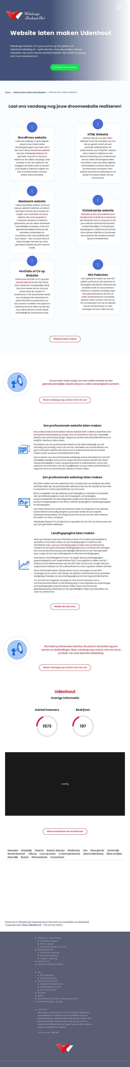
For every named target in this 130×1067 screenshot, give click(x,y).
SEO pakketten (47, 975)
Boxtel (24, 857)
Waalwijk (26, 850)
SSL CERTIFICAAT (48, 990)
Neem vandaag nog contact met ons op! (65, 400)
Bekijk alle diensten (65, 606)
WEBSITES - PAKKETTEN (49, 938)
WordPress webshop (49, 953)
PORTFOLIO (43, 961)
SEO (40, 972)
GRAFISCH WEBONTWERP (50, 964)
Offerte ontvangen (65, 67)
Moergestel (97, 850)
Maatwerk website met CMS (53, 947)
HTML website (46, 944)
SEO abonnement (48, 978)
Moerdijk (13, 857)
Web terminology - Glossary (50, 1001)
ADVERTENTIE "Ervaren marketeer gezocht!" (58, 999)
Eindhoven (74, 850)
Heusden (13, 850)
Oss (85, 850)
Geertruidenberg (93, 853)
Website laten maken (65, 339)
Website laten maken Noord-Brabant (29, 92)
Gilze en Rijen (114, 853)
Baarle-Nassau (56, 850)
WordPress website (40, 150)
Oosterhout (57, 857)
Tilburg (32, 853)
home (7, 92)
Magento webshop (49, 958)
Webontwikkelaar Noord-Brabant (65, 831)
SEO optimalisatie (91, 293)
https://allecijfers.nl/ (31, 925)
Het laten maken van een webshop (51, 483)
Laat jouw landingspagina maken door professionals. (77, 545)
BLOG (40, 996)
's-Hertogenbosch (69, 853)
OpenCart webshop (49, 955)
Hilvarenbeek (39, 857)
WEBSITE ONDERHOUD (51, 984)
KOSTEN (42, 993)
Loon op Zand (47, 853)
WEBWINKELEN (45, 950)
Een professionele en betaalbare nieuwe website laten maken (64, 431)
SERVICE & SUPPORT (48, 981)
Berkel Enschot (16, 853)
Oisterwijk (113, 850)
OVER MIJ (42, 1009)
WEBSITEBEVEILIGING (51, 987)
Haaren (39, 850)
